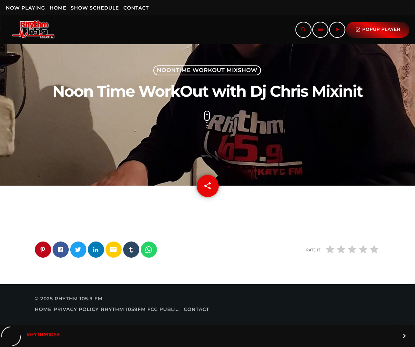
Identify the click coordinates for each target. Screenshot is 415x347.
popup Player (377, 30)
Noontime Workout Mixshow (207, 70)
